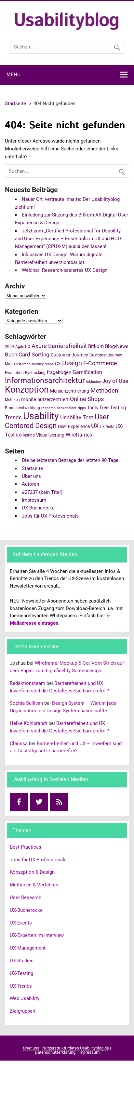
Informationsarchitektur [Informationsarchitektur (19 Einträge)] (45, 380)
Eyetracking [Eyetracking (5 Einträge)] (35, 372)
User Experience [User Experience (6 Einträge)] (74, 426)
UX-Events (21, 923)
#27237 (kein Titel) (42, 492)
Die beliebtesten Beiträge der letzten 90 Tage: (71, 460)
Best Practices (25, 847)
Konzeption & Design (32, 872)
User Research (25, 897)
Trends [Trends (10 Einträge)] (13, 417)
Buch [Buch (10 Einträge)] (11, 354)
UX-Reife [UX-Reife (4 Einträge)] (107, 427)
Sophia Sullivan (26, 703)
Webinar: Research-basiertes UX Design (64, 270)
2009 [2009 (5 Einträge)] (9, 346)
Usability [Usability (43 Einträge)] (41, 416)
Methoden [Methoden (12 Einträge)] (104, 390)
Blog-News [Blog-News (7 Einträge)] (116, 346)
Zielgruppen (22, 1011)
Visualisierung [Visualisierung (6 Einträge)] (50, 435)
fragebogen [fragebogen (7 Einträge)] (59, 372)
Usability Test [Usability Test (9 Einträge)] (76, 417)
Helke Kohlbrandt (28, 723)
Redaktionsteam (27, 683)
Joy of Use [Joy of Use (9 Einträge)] (115, 381)
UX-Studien (22, 961)
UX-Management (28, 948)
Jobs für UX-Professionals (50, 516)
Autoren (30, 484)
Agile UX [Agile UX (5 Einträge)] (22, 346)
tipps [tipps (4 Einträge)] (82, 408)
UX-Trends (21, 986)
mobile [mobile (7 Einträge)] (28, 399)
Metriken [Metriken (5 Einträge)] (12, 399)
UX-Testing (21, 973)
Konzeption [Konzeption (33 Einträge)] (27, 389)
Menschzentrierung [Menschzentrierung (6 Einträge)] (69, 391)
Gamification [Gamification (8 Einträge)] (87, 372)
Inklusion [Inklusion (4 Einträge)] (93, 382)
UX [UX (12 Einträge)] (95, 426)
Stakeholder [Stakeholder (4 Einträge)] (66, 408)
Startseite (32, 468)
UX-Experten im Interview (37, 935)
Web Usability (24, 998)
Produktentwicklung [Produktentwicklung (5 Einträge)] (22, 408)
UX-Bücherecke (38, 508)
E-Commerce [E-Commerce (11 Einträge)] (100, 363)
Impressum (34, 500)
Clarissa (19, 743)
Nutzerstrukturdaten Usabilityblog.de (75, 1048)
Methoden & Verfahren (34, 885)
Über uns (31, 476)
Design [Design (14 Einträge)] (72, 363)
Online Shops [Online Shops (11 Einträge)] (87, 399)
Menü (13, 74)
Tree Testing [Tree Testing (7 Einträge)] (112, 407)
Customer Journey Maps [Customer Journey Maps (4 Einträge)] (34, 364)
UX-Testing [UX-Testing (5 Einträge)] (25, 435)
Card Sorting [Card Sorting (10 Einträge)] (34, 354)
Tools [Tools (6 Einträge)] (92, 407)
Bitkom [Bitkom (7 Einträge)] (96, 346)
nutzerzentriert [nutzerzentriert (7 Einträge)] (53, 399)
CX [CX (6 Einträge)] (58, 363)
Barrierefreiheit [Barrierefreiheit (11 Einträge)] (67, 345)
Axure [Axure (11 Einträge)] (39, 345)
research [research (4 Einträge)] (48, 408)
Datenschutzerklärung (55, 1052)
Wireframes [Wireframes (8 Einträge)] (79, 435)
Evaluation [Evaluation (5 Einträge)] (14, 372)
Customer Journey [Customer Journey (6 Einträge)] (69, 354)
